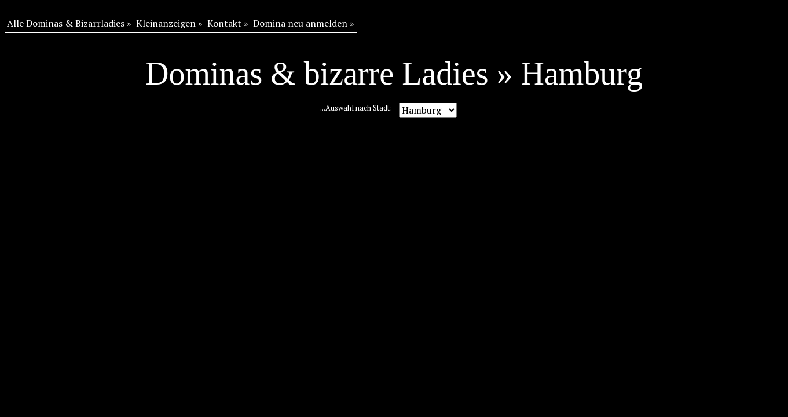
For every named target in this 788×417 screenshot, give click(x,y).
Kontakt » (227, 23)
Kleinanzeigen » (169, 23)
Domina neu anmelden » (303, 23)
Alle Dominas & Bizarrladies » (69, 23)
